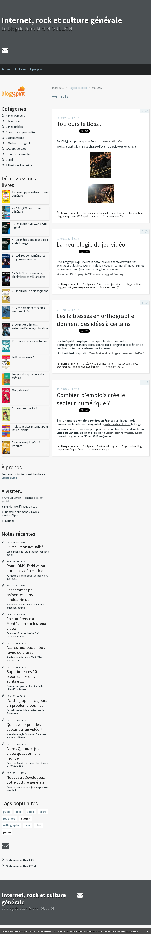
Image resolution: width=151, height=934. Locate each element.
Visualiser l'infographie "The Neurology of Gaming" (91, 274)
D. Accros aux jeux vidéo (20, 132)
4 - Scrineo (8, 521)
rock (19, 812)
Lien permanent (67, 213)
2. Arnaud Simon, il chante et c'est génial (22, 499)
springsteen (69, 216)
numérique (71, 449)
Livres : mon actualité (25, 546)
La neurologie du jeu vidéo (91, 244)
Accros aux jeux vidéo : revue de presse (26, 650)
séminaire (94, 366)
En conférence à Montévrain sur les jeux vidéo (26, 623)
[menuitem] (8, 69)
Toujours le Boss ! (79, 124)
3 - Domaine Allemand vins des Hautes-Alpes (20, 513)
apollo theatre (90, 216)
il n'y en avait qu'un (110, 141)
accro (43, 812)
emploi (60, 449)
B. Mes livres (13, 121)
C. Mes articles (14, 127)
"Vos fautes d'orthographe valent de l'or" (116, 353)
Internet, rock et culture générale (62, 20)
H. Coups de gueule (18, 154)
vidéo (30, 812)
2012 (79, 216)
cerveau (90, 287)
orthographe (11, 825)
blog (38, 825)
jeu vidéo (9, 818)
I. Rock (10, 160)
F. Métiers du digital (18, 143)
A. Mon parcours (15, 116)
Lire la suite (9, 478)
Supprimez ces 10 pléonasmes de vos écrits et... (23, 676)
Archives (20, 69)
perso (7, 832)
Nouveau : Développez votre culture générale (26, 780)
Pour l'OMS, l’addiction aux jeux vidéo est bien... (28, 568)
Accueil (6, 69)
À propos (36, 69)
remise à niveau (80, 366)
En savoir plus (132, 931)
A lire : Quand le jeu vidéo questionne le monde (24, 753)
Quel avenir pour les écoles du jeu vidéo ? (24, 727)
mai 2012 (97, 88)
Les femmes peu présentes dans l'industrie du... (21, 594)
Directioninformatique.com (124, 433)
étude (81, 449)
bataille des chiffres (117, 424)
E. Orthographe (15, 138)
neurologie (79, 287)
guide (7, 812)
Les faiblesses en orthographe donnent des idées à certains (95, 320)
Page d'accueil (78, 88)
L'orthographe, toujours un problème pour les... (27, 703)
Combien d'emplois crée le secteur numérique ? (91, 399)
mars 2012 (58, 88)
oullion (25, 818)
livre (27, 825)
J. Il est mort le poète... (20, 165)
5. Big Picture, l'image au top (19, 506)
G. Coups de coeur (17, 149)
